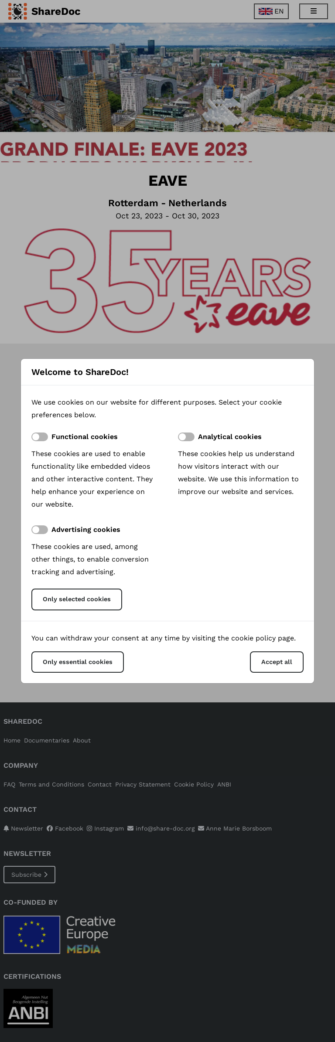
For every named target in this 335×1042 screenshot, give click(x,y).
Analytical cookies (230, 436)
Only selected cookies (77, 599)
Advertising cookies (85, 529)
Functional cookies (84, 436)
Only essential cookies (78, 661)
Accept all (276, 661)
